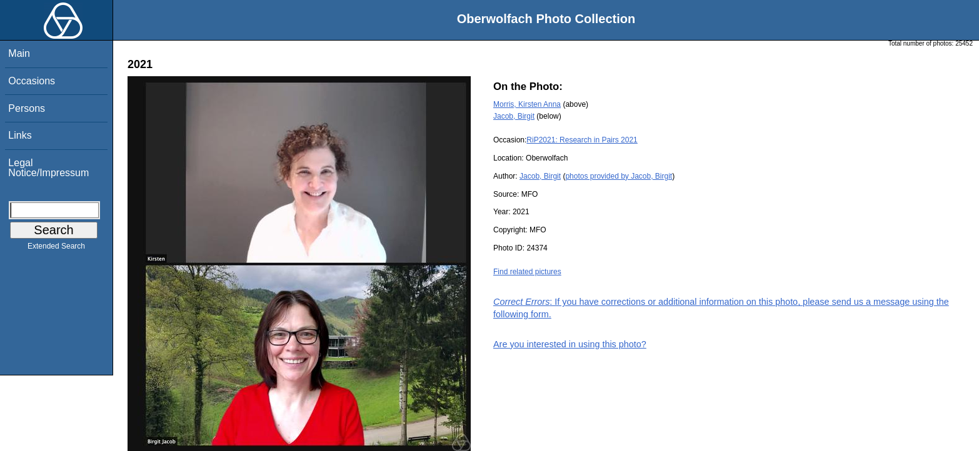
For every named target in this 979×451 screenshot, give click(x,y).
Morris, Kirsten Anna (527, 104)
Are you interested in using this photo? (569, 344)
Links (19, 135)
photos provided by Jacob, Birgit (618, 176)
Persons (26, 108)
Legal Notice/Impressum (48, 167)
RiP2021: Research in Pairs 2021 (581, 140)
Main (19, 53)
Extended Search (56, 248)
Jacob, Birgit (514, 116)
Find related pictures (527, 271)
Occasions (31, 81)
